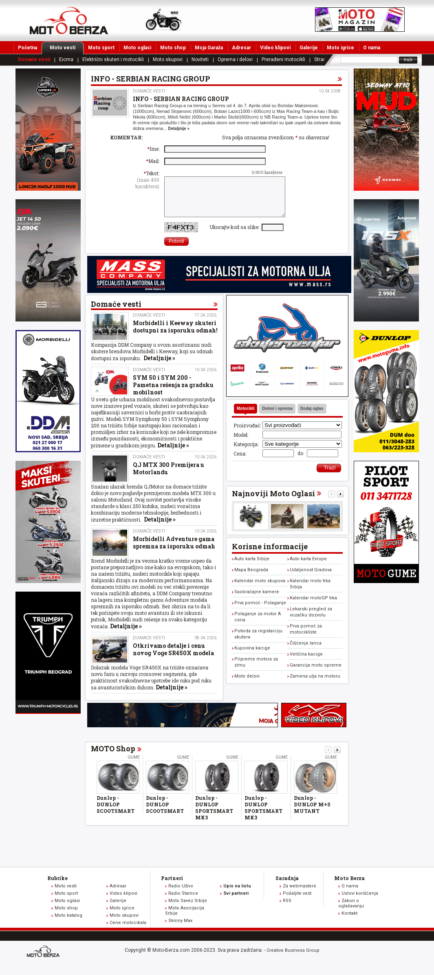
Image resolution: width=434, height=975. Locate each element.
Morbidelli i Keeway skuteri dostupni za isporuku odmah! (175, 335)
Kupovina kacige (252, 656)
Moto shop (173, 48)
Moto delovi (247, 684)
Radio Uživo (180, 894)
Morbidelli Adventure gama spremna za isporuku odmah (174, 551)
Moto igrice (340, 48)
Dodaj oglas (312, 417)
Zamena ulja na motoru (315, 684)
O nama (371, 48)
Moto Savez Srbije (187, 909)
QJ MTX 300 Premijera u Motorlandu (168, 476)
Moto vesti (67, 47)
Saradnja (287, 886)
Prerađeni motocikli (283, 59)
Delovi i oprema (277, 417)
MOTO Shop (113, 757)
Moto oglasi (137, 48)
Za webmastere (299, 894)
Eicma (66, 59)
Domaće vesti (34, 59)
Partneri (172, 886)
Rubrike (57, 886)
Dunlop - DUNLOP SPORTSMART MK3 (214, 816)
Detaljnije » (178, 128)
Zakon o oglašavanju (351, 912)
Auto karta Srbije (251, 567)
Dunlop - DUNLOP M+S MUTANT (312, 813)
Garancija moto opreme (315, 673)
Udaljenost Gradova (311, 578)
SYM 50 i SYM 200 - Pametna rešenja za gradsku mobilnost (173, 393)
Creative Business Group (293, 959)
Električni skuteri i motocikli (113, 59)
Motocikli (245, 417)
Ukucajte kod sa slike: (235, 235)
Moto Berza (349, 886)
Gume (134, 766)
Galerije (309, 48)
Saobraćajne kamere (256, 600)
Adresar (241, 48)
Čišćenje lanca (306, 651)
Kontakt (349, 921)
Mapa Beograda (251, 578)
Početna (27, 48)
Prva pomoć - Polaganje (260, 611)
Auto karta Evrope (308, 567)
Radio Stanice (183, 902)
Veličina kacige (306, 662)
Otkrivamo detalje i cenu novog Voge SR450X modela (173, 657)
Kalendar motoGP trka (313, 606)
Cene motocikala (128, 931)
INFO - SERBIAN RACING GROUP (181, 99)
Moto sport (101, 48)
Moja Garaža (209, 48)
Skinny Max (180, 929)
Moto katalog (68, 924)
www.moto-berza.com (44, 960)
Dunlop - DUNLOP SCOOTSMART (115, 813)
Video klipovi (275, 48)
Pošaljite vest (297, 902)
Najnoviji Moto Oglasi (273, 502)
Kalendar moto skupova (259, 589)
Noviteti (200, 59)
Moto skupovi (168, 59)
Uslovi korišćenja (359, 902)
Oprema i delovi (235, 59)
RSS (287, 909)
